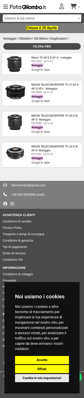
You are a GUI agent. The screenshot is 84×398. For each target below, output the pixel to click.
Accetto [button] (42, 360)
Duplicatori (58, 38)
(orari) (40, 194)
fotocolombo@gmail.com (28, 185)
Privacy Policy (12, 227)
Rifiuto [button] (42, 369)
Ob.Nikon (41, 38)
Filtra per (42, 46)
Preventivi (9, 280)
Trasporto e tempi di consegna (23, 234)
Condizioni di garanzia (18, 240)
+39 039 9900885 (23, 194)
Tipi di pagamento (15, 247)
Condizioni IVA (13, 259)
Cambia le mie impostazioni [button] (42, 378)
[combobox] (42, 18)
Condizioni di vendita (17, 221)
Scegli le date (40, 70)
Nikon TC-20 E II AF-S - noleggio (51, 57)
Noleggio (10, 38)
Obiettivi (25, 38)
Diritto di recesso (14, 253)
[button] (64, 7)
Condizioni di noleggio (18, 274)
